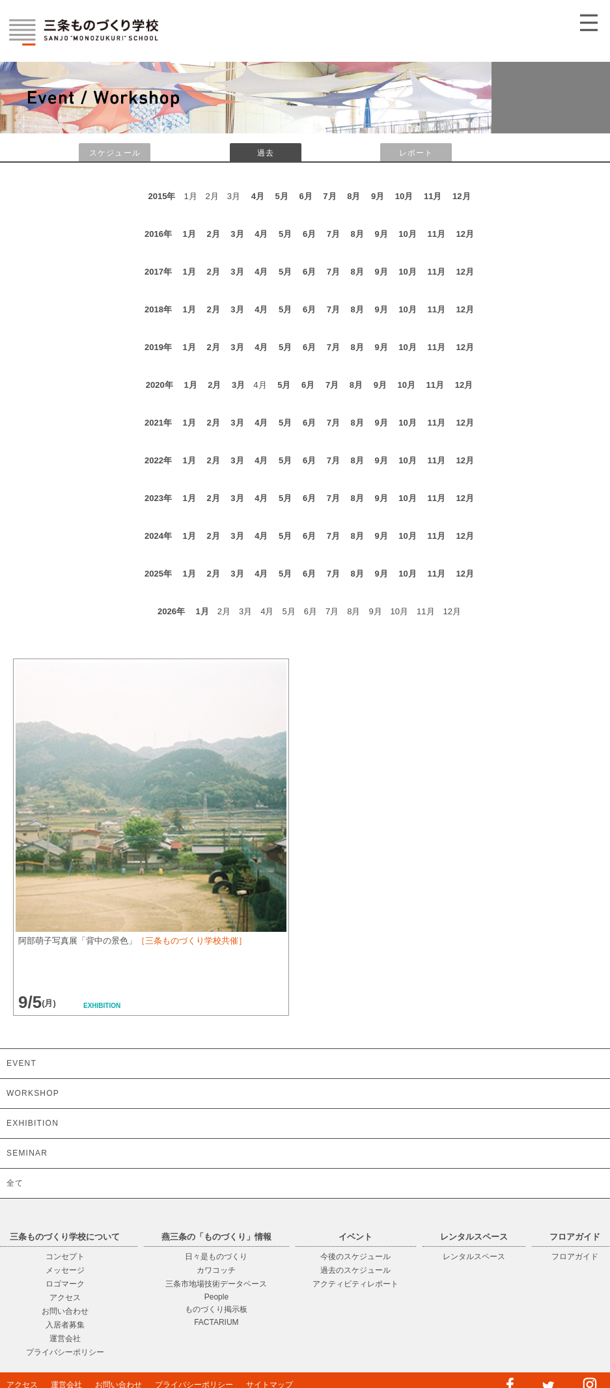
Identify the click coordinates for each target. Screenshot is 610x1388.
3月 (236, 234)
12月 (461, 196)
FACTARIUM (216, 1322)
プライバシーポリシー (65, 1352)
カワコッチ (216, 1270)
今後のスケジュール (355, 1256)
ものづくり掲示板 (216, 1309)
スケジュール (115, 152)
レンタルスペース (474, 1256)
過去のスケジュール (355, 1270)
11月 (432, 196)
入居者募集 (65, 1324)
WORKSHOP (33, 1093)
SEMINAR (27, 1153)
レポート (416, 152)
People (216, 1296)
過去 (265, 152)
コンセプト (65, 1256)
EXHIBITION (33, 1123)
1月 (189, 234)
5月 (281, 196)
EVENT (21, 1063)
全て (15, 1183)
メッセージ (65, 1270)
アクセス (65, 1297)
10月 (404, 196)
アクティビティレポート (355, 1283)
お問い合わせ (65, 1311)
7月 (329, 196)
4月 (257, 196)
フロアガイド (574, 1256)
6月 (305, 196)
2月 (212, 234)
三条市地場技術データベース (216, 1283)
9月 (377, 196)
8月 (353, 196)
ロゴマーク (65, 1283)
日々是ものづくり (216, 1256)
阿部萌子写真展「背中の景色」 (132, 941)
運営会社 (65, 1338)
